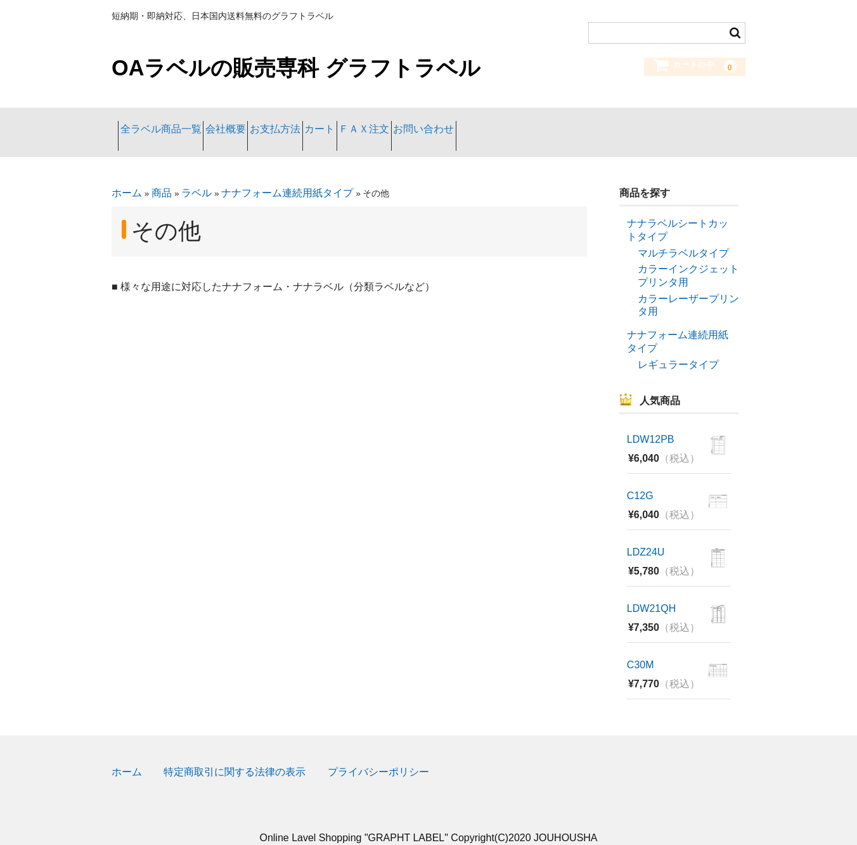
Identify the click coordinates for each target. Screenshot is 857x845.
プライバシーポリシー (378, 753)
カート (403, 122)
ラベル (196, 174)
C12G (640, 477)
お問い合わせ (558, 122)
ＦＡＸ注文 (473, 122)
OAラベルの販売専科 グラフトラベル (296, 68)
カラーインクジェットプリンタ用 (688, 257)
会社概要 (258, 122)
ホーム (127, 174)
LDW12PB (650, 421)
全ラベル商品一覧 (167, 122)
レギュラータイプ (678, 345)
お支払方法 (332, 122)
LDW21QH (651, 590)
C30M (640, 646)
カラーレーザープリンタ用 (688, 286)
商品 (161, 174)
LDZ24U (646, 533)
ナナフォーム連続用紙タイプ (287, 174)
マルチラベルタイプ (683, 234)
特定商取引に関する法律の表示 (235, 753)
